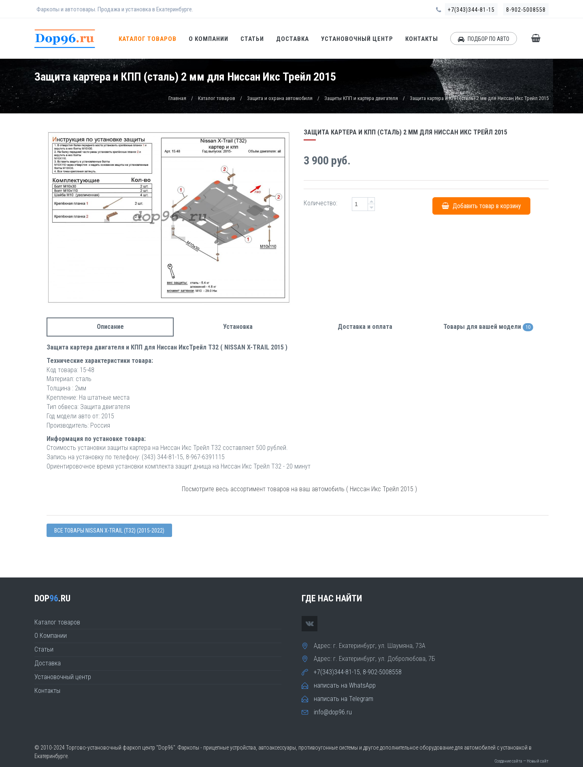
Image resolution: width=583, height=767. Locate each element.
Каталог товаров (148, 39)
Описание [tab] (110, 326)
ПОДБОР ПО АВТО (483, 39)
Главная (177, 98)
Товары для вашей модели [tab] (488, 327)
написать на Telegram (343, 699)
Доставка (292, 39)
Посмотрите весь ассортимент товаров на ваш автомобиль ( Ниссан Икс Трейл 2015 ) (299, 489)
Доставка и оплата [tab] (365, 326)
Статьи (252, 39)
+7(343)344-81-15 (471, 9)
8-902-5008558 (526, 9)
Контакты (421, 39)
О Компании (208, 39)
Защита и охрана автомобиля (280, 98)
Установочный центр (357, 39)
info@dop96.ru (333, 712)
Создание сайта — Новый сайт (521, 761)
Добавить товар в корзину (481, 206)
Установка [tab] (238, 326)
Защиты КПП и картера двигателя (361, 98)
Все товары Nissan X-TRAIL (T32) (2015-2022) (109, 530)
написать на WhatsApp (345, 685)
